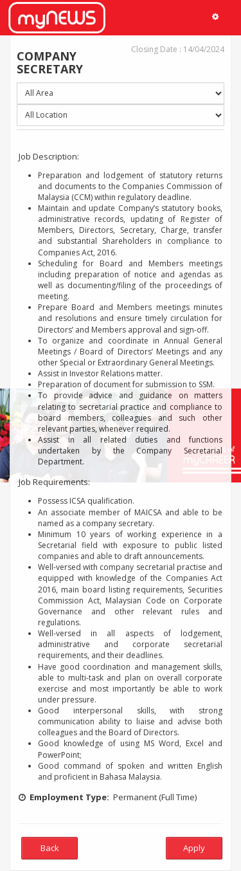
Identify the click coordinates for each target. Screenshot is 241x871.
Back (49, 848)
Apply (194, 848)
